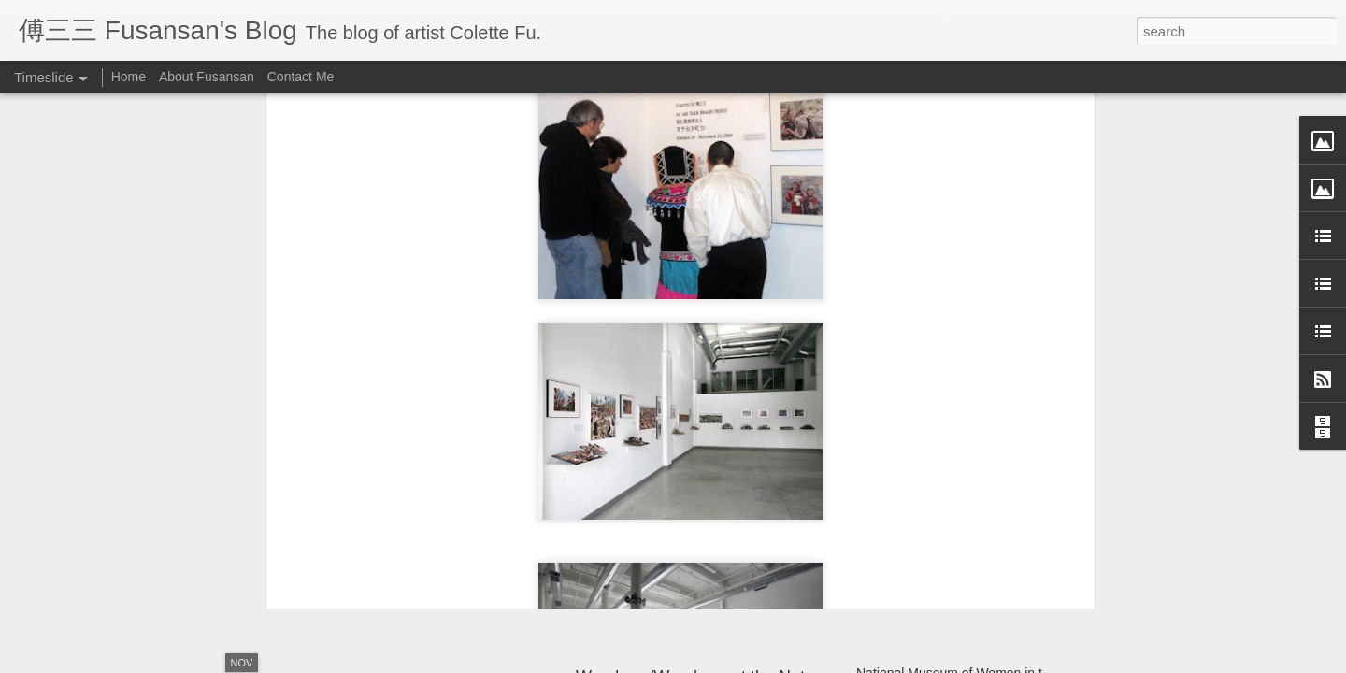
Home (128, 76)
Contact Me (301, 76)
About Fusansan (206, 76)
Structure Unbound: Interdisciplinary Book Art (986, 531)
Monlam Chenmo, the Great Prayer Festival (982, 499)
